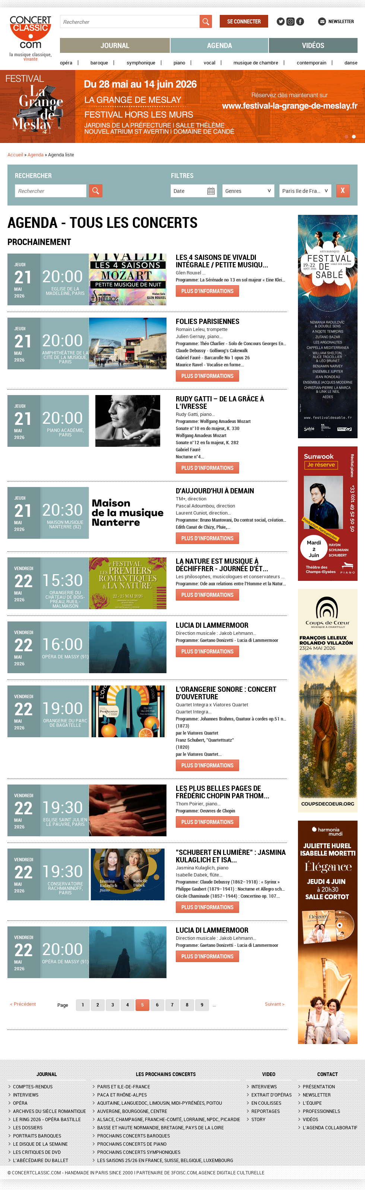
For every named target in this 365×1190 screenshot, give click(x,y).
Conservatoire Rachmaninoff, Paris (65, 888)
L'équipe (312, 1103)
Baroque (99, 62)
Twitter (281, 22)
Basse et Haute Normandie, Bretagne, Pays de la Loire (160, 1127)
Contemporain (311, 62)
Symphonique (141, 62)
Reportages (265, 1111)
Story (258, 1119)
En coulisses (266, 1103)
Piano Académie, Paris (65, 432)
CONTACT (327, 1074)
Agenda (219, 45)
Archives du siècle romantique (49, 1111)
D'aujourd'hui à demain (215, 491)
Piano (179, 62)
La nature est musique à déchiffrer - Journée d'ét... (222, 564)
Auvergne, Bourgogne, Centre (132, 1111)
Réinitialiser (343, 190)
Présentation (319, 1086)
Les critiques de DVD (37, 1152)
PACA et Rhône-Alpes (122, 1095)
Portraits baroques (37, 1136)
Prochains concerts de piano (131, 1144)
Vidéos (313, 45)
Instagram (290, 22)
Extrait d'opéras (271, 1095)
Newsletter (341, 21)
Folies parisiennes (207, 321)
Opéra (66, 62)
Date (179, 190)
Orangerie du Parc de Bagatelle (65, 723)
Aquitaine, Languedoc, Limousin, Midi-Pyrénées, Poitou (159, 1103)
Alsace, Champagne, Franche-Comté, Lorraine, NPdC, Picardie (168, 1119)
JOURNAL (46, 1074)
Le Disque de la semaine (40, 1144)
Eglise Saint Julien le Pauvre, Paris (65, 822)
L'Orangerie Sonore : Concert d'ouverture (226, 692)
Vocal (209, 62)
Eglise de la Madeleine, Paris (65, 291)
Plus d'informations (207, 291)
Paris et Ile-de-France (123, 1086)
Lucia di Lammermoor (212, 625)
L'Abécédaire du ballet (40, 1160)
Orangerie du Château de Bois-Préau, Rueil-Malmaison (65, 599)
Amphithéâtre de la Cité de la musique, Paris (65, 357)
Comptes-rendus (33, 1086)
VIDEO (268, 1074)
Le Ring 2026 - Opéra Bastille (47, 1119)
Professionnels (321, 1111)
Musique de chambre (256, 62)
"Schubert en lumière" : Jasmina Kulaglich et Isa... (231, 856)
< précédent (23, 1003)
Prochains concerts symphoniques (138, 1152)
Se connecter (244, 21)
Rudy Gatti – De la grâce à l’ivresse (220, 402)
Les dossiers (27, 1127)
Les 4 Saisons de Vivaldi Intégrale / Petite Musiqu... (222, 261)
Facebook (300, 22)
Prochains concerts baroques (133, 1136)
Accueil (15, 154)
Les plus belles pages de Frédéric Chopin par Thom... (222, 792)
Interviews (25, 1095)
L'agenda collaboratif (330, 1127)
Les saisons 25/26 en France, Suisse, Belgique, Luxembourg (165, 1160)
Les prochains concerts (166, 1074)
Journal (115, 45)
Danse (351, 62)
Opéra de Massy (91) (65, 656)
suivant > (275, 1003)
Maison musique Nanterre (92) (65, 524)
